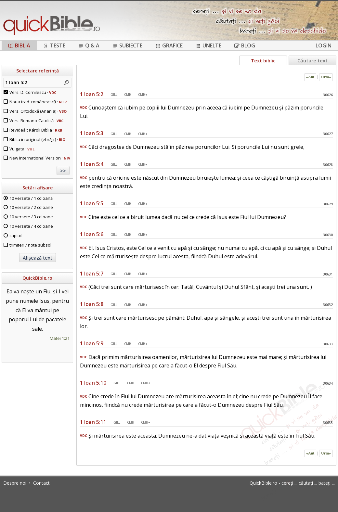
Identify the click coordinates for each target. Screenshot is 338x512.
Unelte (208, 45)
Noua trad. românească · (38, 102)
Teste (54, 45)
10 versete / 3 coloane (31, 217)
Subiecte (127, 45)
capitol (15, 235)
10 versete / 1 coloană (31, 198)
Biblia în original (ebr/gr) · (37, 139)
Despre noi (14, 483)
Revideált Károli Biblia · (35, 130)
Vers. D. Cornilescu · (32, 92)
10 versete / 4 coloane (31, 226)
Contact (41, 483)
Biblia (19, 45)
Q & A (88, 45)
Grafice (169, 45)
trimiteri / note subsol (30, 245)
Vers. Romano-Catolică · (36, 120)
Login (324, 45)
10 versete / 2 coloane (31, 207)
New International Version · (39, 158)
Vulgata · (21, 149)
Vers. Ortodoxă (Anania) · (38, 111)
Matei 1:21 (60, 338)
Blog (244, 45)
